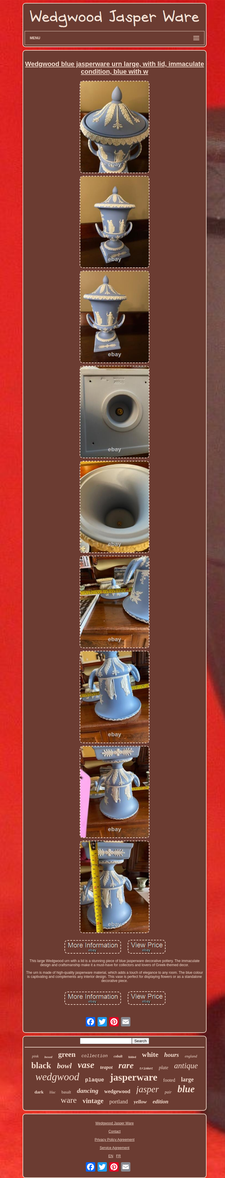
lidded (132, 1057)
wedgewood (117, 1091)
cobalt (118, 1056)
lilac (52, 1092)
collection (94, 1056)
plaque (94, 1080)
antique (186, 1065)
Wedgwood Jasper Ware (115, 1123)
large (187, 1079)
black (41, 1065)
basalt (66, 1092)
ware (68, 1100)
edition (160, 1101)
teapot (106, 1067)
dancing (87, 1090)
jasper (147, 1089)
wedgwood (57, 1077)
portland (118, 1101)
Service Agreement (114, 1148)
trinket (146, 1068)
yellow (140, 1102)
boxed (48, 1057)
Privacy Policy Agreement (114, 1140)
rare (126, 1065)
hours (171, 1054)
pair (168, 1092)
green (67, 1054)
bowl (64, 1066)
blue (186, 1089)
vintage (93, 1101)
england (191, 1056)
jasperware (133, 1077)
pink (35, 1056)
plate (163, 1067)
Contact (114, 1131)
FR (118, 1156)
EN (110, 1156)
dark (39, 1092)
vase (86, 1064)
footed (169, 1080)
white (150, 1054)
